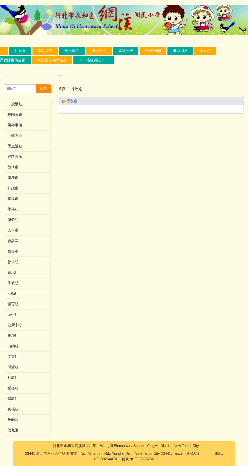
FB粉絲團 (153, 51)
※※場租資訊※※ (93, 60)
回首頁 (20, 51)
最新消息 (180, 51)
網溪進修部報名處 (52, 60)
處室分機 (125, 51)
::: (5, 76)
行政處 (76, 89)
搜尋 (43, 89)
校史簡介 (72, 51)
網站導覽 (45, 51)
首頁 (61, 89)
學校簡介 (99, 51)
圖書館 (205, 51)
